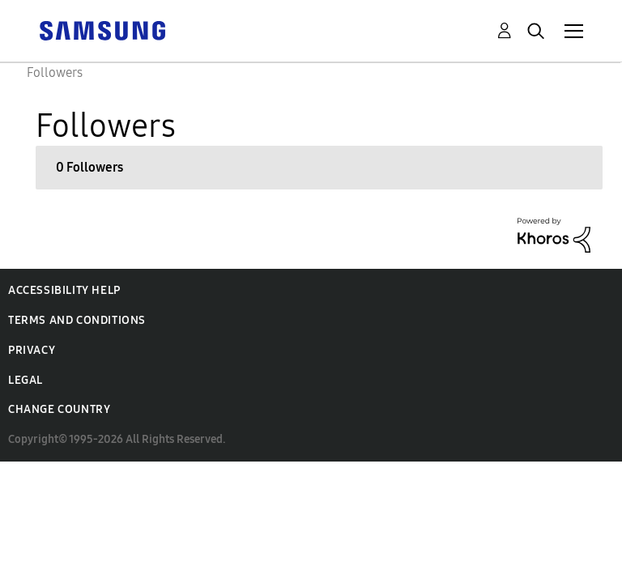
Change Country (59, 409)
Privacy (31, 350)
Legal (25, 380)
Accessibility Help (64, 290)
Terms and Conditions (77, 320)
